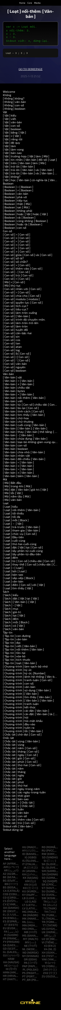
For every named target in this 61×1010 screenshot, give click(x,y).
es (4, 922)
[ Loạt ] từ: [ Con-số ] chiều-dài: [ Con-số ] (29, 562)
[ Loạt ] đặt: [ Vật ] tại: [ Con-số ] (23, 548)
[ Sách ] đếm (11, 620)
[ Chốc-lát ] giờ (12, 779)
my (27, 943)
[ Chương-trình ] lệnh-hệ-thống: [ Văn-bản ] (31, 677)
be (4, 878)
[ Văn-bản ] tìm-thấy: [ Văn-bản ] (24, 415)
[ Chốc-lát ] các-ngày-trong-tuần (24, 793)
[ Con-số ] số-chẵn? (15, 262)
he (6, 966)
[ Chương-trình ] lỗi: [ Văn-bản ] (23, 732)
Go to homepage (31, 70)
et (6, 926)
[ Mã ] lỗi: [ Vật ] (13, 494)
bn (6, 885)
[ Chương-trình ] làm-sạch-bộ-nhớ (25, 667)
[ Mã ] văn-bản (12, 501)
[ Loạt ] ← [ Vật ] (13, 524)
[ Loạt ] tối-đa (11, 518)
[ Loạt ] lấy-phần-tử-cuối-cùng (23, 552)
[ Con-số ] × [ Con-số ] (16, 279)
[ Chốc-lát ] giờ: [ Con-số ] (19, 759)
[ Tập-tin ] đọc (12, 643)
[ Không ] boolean (14, 109)
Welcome (9, 92)
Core (29, 2)
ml (24, 923)
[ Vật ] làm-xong (13, 150)
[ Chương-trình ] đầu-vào (19, 725)
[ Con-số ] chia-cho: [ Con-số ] (22, 296)
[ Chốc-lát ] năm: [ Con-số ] (20, 749)
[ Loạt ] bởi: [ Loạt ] (14, 572)
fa (5, 932)
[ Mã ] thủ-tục (12, 286)
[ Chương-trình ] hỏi (15, 718)
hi (7, 970)
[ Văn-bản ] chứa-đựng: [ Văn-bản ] (25, 439)
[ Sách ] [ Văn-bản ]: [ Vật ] (19, 603)
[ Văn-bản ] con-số (15, 446)
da (5, 909)
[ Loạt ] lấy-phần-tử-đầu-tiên (22, 555)
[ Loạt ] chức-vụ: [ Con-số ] (20, 535)
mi (24, 916)
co (5, 898)
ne (26, 946)
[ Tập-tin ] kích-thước (17, 660)
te (44, 906)
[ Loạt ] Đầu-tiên (13, 538)
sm (44, 872)
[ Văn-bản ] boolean (15, 450)
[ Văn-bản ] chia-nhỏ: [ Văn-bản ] (24, 453)
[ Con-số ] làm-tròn (15, 327)
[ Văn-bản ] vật (12, 378)
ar (6, 871)
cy (4, 905)
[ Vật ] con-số (11, 126)
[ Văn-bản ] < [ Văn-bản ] (18, 463)
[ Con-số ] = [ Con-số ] (16, 249)
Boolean (8, 184)
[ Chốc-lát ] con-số (15, 817)
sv (43, 895)
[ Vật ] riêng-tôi (12, 140)
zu (43, 977)
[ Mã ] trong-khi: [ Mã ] (17, 487)
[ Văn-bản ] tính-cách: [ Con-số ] (23, 412)
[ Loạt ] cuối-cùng (14, 541)
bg (5, 881)
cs (4, 902)
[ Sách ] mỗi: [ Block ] (16, 623)
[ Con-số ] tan (11, 344)
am (5, 868)
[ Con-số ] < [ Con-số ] (16, 242)
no (24, 953)
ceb (5, 895)
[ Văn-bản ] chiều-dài (16, 388)
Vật (5, 113)
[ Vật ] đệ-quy (11, 143)
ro (44, 848)
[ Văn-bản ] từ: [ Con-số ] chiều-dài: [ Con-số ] (31, 405)
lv (23, 909)
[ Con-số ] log (11, 351)
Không (7, 96)
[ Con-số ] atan (12, 347)
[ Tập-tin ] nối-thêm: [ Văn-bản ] (23, 650)
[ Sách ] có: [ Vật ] (14, 626)
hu (24, 848)
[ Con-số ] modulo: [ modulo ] (21, 300)
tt (44, 926)
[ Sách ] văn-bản (13, 630)
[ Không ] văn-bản (14, 103)
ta (45, 902)
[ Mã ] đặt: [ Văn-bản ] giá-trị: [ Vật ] (25, 490)
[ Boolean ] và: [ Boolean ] (19, 218)
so (43, 878)
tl (43, 919)
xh (44, 953)
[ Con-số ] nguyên (14, 368)
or (26, 960)
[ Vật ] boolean (12, 130)
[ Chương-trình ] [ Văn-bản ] (21, 694)
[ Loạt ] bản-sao (13, 575)
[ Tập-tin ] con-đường (17, 637)
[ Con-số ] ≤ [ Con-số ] (16, 245)
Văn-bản (8, 375)
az (4, 875)
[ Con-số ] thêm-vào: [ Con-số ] (22, 269)
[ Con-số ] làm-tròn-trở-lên (20, 324)
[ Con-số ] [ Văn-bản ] (16, 317)
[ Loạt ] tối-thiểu (13, 514)
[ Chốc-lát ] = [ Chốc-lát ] (18, 803)
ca (5, 892)
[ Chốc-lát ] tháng (14, 773)
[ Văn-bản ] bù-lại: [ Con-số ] (21, 409)
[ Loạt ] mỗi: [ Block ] (16, 521)
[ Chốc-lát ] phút (13, 783)
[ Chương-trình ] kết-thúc (19, 708)
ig (26, 858)
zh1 (45, 970)
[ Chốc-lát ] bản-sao (15, 800)
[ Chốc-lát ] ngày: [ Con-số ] (20, 756)
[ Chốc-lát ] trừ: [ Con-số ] (19, 824)
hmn (6, 973)
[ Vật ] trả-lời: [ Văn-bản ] (19, 167)
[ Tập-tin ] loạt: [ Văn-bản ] (20, 664)
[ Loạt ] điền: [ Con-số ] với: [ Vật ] (24, 586)
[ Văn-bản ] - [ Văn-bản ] (18, 436)
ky (24, 895)
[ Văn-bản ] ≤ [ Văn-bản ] (18, 467)
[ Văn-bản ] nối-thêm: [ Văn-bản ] (24, 398)
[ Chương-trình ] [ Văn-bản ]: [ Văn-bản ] (28, 701)
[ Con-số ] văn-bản (15, 364)
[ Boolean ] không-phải (17, 211)
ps (24, 974)
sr (43, 885)
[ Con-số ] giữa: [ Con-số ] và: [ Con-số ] (27, 256)
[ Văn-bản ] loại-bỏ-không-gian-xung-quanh (31, 443)
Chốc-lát (8, 739)
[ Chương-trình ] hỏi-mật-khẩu (23, 722)
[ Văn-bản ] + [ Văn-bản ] (18, 395)
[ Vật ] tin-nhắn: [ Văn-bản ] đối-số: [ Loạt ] (30, 160)
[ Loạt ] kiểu (10, 507)
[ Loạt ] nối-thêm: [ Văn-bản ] (21, 511)
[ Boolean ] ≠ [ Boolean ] (18, 191)
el (4, 915)
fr (4, 939)
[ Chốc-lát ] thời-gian (16, 796)
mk (24, 919)
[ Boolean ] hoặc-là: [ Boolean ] (22, 225)
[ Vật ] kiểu (9, 116)
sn (44, 875)
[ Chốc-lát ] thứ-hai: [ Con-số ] (22, 766)
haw (11, 960)
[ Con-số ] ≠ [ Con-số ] (16, 252)
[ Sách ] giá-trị (12, 613)
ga (5, 946)
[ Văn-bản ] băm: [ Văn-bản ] (21, 477)
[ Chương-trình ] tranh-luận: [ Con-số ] (27, 681)
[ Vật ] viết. (10, 120)
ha (5, 963)
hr (5, 977)
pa (25, 964)
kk (24, 878)
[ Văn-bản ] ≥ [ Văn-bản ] (18, 473)
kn (26, 885)
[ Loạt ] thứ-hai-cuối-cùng (19, 545)
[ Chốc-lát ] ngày (13, 776)
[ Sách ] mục (10, 609)
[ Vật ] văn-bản (12, 123)
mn (24, 926)
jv (23, 872)
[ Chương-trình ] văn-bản (19, 688)
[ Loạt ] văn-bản (13, 582)
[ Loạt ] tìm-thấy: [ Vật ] (18, 589)
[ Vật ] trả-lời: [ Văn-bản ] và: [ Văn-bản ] (28, 171)
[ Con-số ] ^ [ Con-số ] (16, 361)
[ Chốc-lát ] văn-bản (16, 813)
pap (24, 967)
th (46, 912)
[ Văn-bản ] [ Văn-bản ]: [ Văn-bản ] (25, 429)
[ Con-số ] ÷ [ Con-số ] (16, 293)
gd (5, 949)
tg (45, 909)
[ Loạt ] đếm (10, 558)
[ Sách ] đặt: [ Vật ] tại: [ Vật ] (21, 599)
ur (46, 936)
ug (44, 929)
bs (4, 888)
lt (23, 906)
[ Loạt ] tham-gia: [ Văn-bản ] (21, 531)
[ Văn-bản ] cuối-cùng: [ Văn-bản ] (24, 426)
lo (26, 902)
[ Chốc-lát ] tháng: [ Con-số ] (21, 752)
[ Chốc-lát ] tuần (13, 810)
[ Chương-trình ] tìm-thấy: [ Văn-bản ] (27, 698)
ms (24, 936)
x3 (45, 946)
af (4, 864)
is (23, 861)
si (45, 861)
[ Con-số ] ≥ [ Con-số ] (16, 239)
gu (5, 956)
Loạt (6, 504)
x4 (46, 950)
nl (24, 950)
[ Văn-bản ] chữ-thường (18, 422)
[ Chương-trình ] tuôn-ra (18, 728)
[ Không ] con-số (13, 106)
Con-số (7, 232)
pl (24, 970)
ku (24, 892)
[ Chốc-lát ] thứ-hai (15, 786)
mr (26, 933)
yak (44, 960)
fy (4, 943)
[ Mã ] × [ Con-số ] (14, 283)
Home (22, 2)
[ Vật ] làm (9, 147)
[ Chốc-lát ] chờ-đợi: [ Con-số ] (22, 735)
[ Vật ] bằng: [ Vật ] (14, 133)
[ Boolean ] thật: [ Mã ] (17, 205)
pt (24, 977)
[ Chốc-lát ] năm (13, 769)
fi (5, 936)
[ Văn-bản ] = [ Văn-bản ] (18, 381)
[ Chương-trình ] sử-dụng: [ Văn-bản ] (27, 691)
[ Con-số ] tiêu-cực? (15, 310)
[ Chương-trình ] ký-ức (17, 671)
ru (44, 851)
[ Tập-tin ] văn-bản (15, 640)
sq (44, 882)
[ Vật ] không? (11, 177)
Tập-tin (7, 633)
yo (43, 967)
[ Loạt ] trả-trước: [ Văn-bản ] (21, 528)
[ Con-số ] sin (11, 337)
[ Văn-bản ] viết (13, 402)
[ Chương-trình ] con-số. (18, 684)
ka (24, 875)
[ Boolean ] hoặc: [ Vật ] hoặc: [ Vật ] (25, 215)
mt (25, 940)
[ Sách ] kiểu (10, 596)
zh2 (45, 974)
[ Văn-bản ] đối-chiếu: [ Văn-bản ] (24, 460)
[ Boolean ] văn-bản (15, 194)
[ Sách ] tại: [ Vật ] (14, 616)
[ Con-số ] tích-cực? (15, 307)
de (5, 912)
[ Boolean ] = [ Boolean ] (18, 188)
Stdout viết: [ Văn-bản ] (18, 827)
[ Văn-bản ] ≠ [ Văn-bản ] (18, 385)
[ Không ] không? (13, 99)
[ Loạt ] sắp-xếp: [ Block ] (19, 579)
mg (24, 912)
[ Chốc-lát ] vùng (13, 745)
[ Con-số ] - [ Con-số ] (16, 273)
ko (25, 889)
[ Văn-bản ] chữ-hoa (16, 419)
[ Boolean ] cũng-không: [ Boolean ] (25, 222)
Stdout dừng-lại (13, 830)
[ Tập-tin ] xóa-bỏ (14, 657)
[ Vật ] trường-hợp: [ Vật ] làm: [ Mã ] (26, 157)
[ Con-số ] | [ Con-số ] (16, 358)
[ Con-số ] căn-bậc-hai (17, 334)
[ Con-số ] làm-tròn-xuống (20, 313)
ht (5, 980)
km (27, 882)
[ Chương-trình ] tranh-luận (21, 705)
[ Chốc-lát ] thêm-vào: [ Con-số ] (23, 820)
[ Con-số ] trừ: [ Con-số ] (18, 276)
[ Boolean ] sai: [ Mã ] (16, 208)
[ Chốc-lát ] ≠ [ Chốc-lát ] (18, 807)
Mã (5, 480)
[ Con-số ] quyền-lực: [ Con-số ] (23, 303)
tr (43, 923)
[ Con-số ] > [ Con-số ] (16, 235)
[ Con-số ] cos (11, 341)
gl (4, 953)
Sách (6, 592)
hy (24, 851)
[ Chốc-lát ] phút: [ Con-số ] (20, 762)
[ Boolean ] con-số (14, 228)
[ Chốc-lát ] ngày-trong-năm (21, 790)
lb (24, 899)
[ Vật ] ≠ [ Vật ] (12, 137)
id (23, 855)
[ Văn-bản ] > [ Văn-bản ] (18, 470)
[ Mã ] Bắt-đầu (12, 484)
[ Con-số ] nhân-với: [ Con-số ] (22, 290)
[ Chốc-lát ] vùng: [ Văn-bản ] (21, 742)
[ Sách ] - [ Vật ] (12, 606)
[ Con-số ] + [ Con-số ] (16, 266)
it (23, 865)
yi (46, 964)
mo (24, 929)
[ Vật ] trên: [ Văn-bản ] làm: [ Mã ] (24, 164)
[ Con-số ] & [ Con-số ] (17, 354)
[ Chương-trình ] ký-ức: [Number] (24, 674)
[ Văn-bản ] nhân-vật (16, 456)
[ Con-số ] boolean (14, 371)
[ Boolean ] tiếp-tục (15, 201)
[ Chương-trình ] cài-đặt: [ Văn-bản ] (26, 711)
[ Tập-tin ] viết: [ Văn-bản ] (20, 647)
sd (44, 858)
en (5, 919)
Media (37, 2)
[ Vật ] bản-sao (12, 154)
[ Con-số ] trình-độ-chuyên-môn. (24, 320)
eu (5, 929)
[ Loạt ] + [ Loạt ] (13, 569)
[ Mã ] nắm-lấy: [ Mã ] (17, 497)
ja (24, 868)
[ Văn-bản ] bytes (14, 392)
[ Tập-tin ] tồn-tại (14, 654)
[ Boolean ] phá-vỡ (15, 198)
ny (24, 957)
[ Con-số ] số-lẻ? (13, 259)
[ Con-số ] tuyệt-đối (15, 330)
